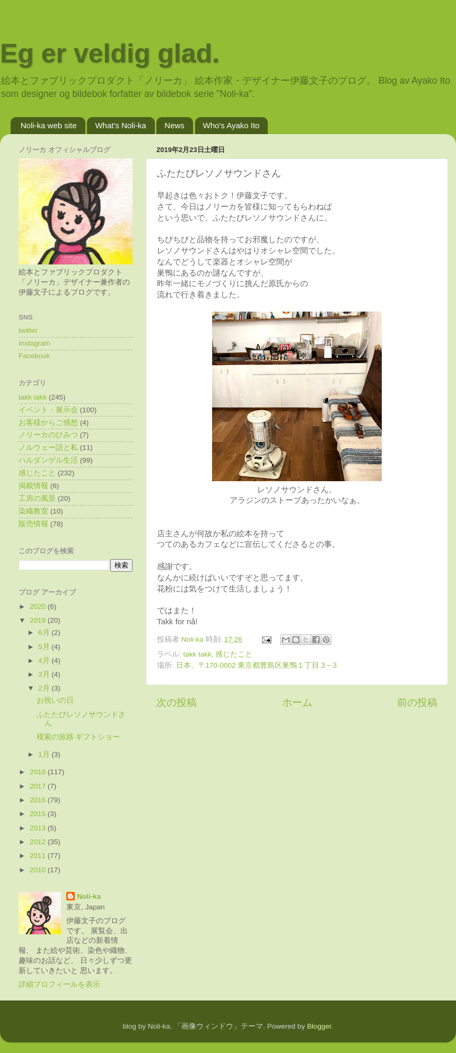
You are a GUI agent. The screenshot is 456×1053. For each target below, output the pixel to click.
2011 (39, 856)
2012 (39, 842)
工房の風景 (37, 498)
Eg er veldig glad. (110, 53)
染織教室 (33, 511)
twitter (28, 330)
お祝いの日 (55, 700)
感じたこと (233, 654)
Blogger (319, 1026)
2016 (39, 800)
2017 (39, 786)
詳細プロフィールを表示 (59, 984)
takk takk (197, 654)
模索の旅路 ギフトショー (78, 737)
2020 (39, 606)
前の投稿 (417, 702)
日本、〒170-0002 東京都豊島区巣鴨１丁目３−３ (257, 665)
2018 (39, 772)
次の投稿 (176, 702)
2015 (39, 814)
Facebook (34, 356)
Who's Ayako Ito (231, 125)
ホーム (297, 702)
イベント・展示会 (48, 410)
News (174, 125)
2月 (44, 688)
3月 (44, 674)
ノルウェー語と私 (48, 448)
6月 (44, 632)
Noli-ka (89, 896)
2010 (39, 870)
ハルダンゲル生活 (48, 460)
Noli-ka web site (49, 125)
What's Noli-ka (120, 125)
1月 (44, 754)
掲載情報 (33, 486)
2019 (39, 620)
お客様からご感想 (48, 423)
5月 (44, 647)
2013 (39, 828)
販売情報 (33, 524)
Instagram (34, 343)
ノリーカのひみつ (48, 435)
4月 (44, 661)
